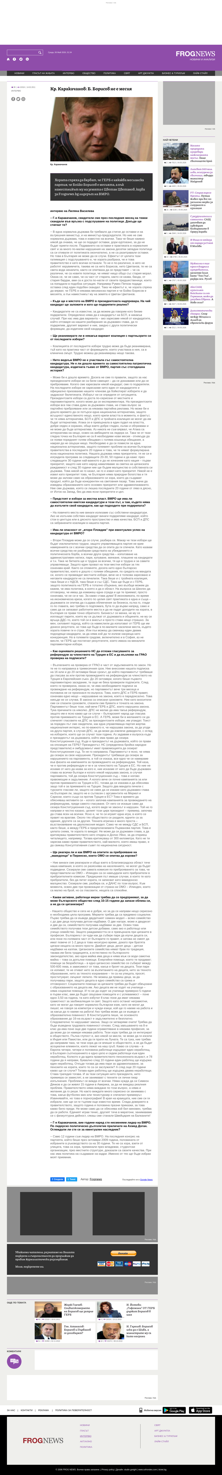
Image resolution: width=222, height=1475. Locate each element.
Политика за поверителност (73, 1410)
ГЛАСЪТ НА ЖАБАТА (43, 73)
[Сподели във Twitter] (18, 99)
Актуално (86, 1441)
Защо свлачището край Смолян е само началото (201, 154)
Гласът (84, 1431)
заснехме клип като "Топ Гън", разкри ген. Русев (201, 271)
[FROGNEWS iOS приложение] (200, 1410)
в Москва (201, 243)
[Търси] (40, 52)
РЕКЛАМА (43, 1410)
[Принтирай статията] (23, 99)
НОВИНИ (19, 73)
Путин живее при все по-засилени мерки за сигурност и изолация (201, 200)
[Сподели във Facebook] (13, 99)
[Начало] (8, 59)
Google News (146, 1179)
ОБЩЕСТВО (88, 73)
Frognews (96, 1179)
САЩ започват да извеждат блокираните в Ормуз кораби (201, 224)
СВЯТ (127, 73)
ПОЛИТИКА (110, 73)
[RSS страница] (27, 59)
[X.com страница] (21, 59)
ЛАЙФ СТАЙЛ (200, 73)
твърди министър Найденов (201, 175)
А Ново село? (201, 294)
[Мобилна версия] (150, 1410)
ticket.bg (162, 1469)
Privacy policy (108, 1469)
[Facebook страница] (14, 59)
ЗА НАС (11, 1410)
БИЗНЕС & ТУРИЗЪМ (173, 73)
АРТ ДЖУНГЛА (146, 73)
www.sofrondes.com (147, 1469)
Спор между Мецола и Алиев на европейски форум (201, 317)
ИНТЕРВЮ (68, 73)
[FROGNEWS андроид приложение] (174, 1410)
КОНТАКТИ (27, 1410)
